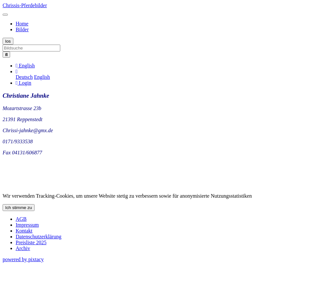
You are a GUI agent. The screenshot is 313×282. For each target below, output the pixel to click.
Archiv (23, 248)
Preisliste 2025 (31, 242)
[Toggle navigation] (5, 15)
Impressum (27, 225)
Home (22, 23)
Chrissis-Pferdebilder (25, 5)
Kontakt (24, 230)
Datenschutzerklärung (38, 236)
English (42, 77)
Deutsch (24, 77)
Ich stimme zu (18, 207)
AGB (21, 219)
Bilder (22, 29)
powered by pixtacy (23, 259)
